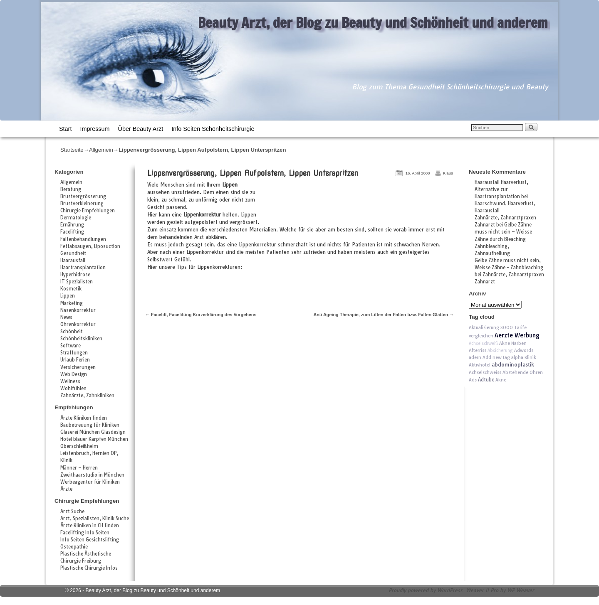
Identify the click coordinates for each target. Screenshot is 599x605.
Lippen (67, 296)
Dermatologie (75, 218)
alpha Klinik (523, 357)
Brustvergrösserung (83, 196)
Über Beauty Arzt (140, 128)
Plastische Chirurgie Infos (89, 568)
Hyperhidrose (75, 275)
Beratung (70, 189)
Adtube (486, 379)
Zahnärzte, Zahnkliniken (87, 395)
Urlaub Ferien (75, 360)
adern (475, 357)
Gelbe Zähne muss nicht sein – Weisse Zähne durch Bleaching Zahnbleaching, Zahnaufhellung (503, 239)
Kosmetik (71, 289)
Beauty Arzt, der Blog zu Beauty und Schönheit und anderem (373, 22)
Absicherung (500, 350)
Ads (473, 380)
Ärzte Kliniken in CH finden (89, 526)
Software (70, 346)
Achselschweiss (485, 372)
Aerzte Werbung (517, 335)
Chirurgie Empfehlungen (87, 211)
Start (65, 128)
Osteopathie (74, 547)
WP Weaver (520, 590)
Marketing (71, 303)
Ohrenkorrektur (78, 324)
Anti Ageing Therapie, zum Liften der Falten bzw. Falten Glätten (383, 314)
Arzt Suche (72, 511)
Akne (500, 380)
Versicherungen (78, 367)
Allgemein (101, 150)
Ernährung (72, 225)
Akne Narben (513, 343)
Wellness (70, 381)
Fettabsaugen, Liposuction (90, 246)
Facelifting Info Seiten (84, 533)
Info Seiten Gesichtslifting (89, 540)
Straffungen (74, 353)
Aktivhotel (479, 365)
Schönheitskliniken (81, 339)
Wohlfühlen (73, 388)
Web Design (73, 374)
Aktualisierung (484, 327)
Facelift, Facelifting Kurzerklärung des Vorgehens (200, 314)
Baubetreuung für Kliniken (89, 425)
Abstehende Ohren (522, 372)
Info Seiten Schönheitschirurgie (212, 128)
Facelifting (72, 232)
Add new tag (496, 357)
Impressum (94, 128)
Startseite (72, 150)
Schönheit (71, 331)
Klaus (448, 173)
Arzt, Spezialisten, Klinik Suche (94, 518)
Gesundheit (73, 253)
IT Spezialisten (76, 282)
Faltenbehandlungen (83, 239)
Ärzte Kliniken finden (83, 418)
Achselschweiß (483, 343)
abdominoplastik (513, 365)
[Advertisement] (358, 204)
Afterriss (477, 350)
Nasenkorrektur (78, 310)
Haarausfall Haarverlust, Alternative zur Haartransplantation (501, 189)
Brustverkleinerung (82, 204)
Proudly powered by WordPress (426, 590)
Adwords (523, 350)
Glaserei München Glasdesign (93, 432)
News (66, 317)
